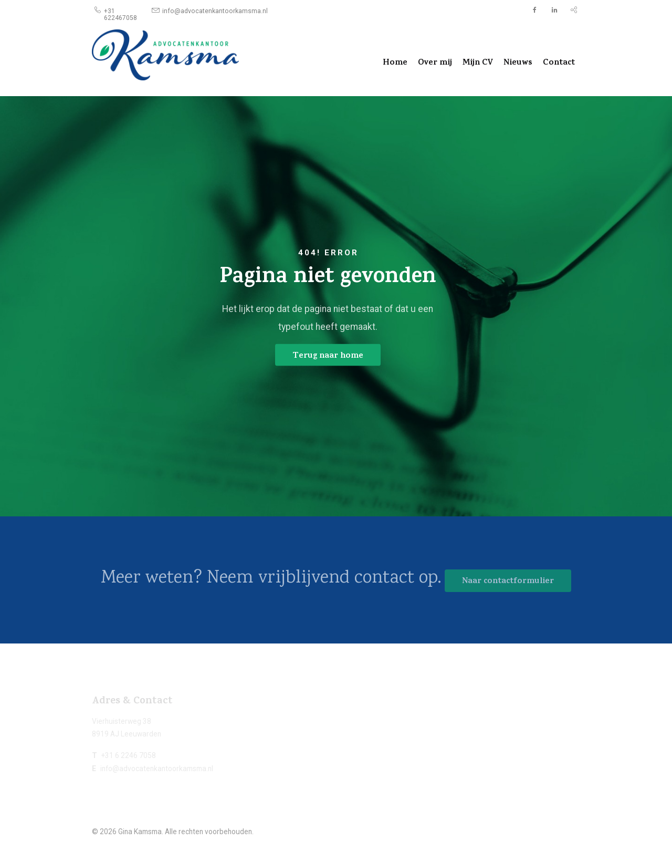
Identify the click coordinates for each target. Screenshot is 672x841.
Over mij (435, 63)
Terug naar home (327, 355)
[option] (336, 306)
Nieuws (517, 63)
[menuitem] (120, 10)
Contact (559, 63)
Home (395, 63)
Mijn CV (478, 63)
